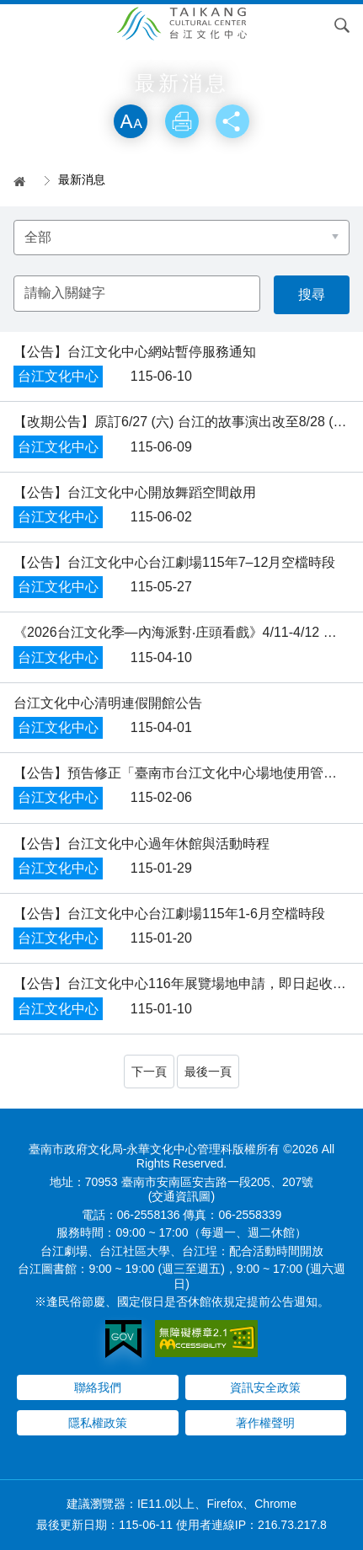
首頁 (25, 181)
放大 (130, 121)
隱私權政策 (97, 1423)
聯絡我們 (97, 1387)
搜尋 (342, 25)
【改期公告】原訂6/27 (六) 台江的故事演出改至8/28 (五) (182, 421)
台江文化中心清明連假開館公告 (107, 703)
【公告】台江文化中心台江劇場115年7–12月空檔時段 (174, 562)
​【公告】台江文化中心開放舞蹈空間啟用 (134, 492)
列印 (182, 121)
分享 (232, 121)
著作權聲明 (265, 1423)
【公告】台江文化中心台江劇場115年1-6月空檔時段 (169, 913)
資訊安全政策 (265, 1387)
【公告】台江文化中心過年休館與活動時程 (141, 843)
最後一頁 (208, 1071)
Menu (21, 25)
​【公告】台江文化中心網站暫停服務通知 (134, 352)
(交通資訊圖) (181, 1196)
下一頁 (149, 1071)
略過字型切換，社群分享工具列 (182, 87)
